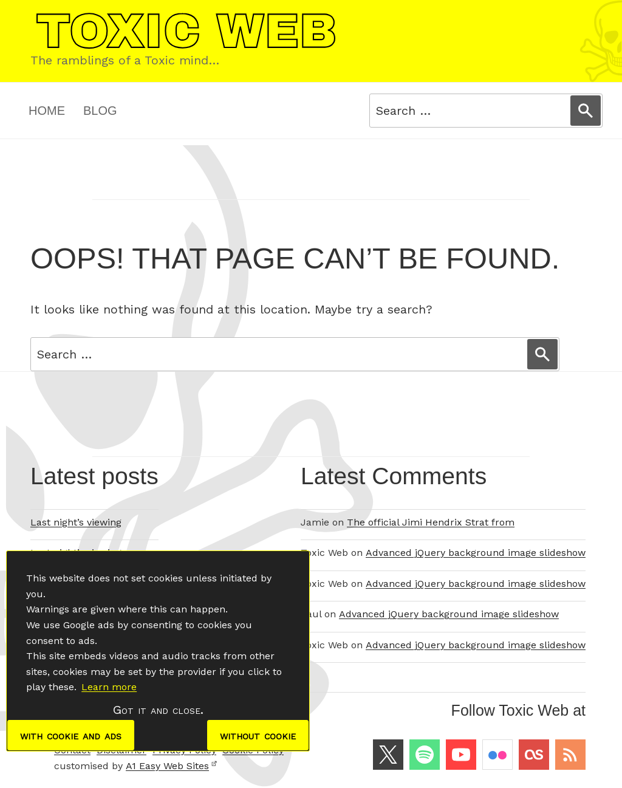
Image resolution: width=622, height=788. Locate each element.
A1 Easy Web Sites (171, 766)
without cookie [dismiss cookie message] (258, 735)
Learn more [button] (109, 687)
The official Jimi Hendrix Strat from (430, 522)
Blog (100, 110)
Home (47, 110)
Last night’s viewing (75, 522)
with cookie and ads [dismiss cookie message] (70, 735)
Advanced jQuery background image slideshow (476, 552)
